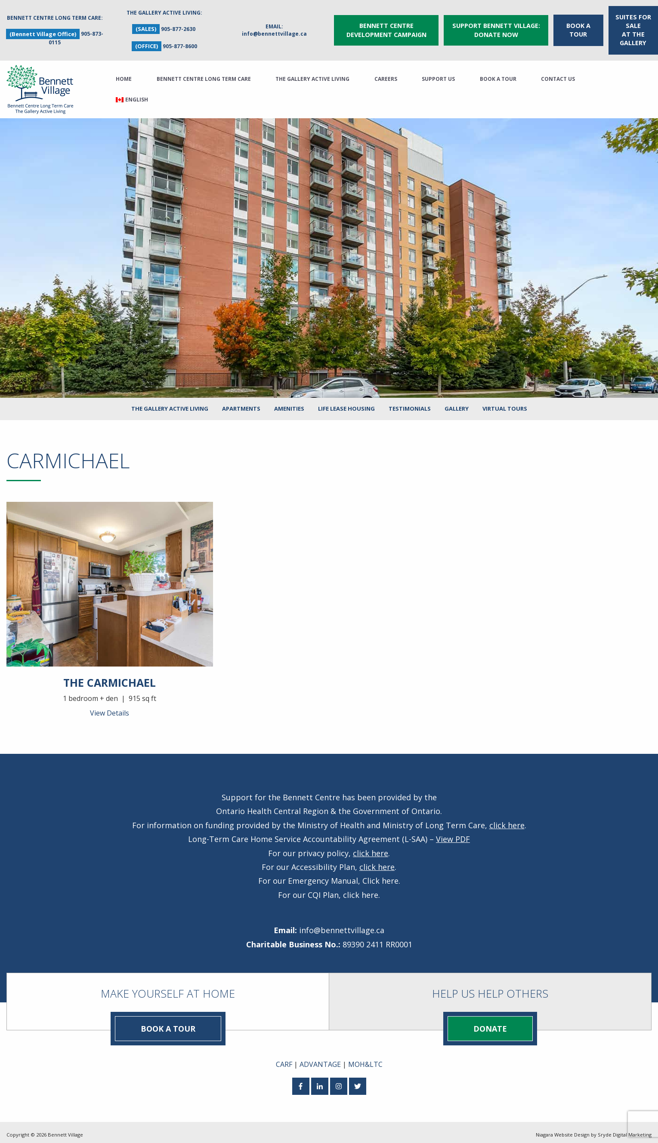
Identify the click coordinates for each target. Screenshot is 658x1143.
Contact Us (558, 74)
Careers (385, 74)
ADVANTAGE (320, 1059)
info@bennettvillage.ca (274, 31)
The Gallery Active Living (312, 74)
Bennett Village (65, 1130)
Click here (380, 876)
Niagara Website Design (563, 1130)
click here (507, 820)
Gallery (457, 404)
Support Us (438, 74)
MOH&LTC (365, 1059)
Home (124, 74)
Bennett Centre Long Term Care (204, 74)
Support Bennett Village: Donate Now (496, 27)
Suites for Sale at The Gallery (633, 27)
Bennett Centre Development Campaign (386, 27)
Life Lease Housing (346, 404)
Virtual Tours (504, 404)
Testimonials (410, 404)
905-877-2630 (178, 26)
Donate (490, 1023)
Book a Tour (578, 27)
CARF (284, 1059)
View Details (109, 708)
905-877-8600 (180, 43)
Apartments (241, 404)
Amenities (289, 404)
